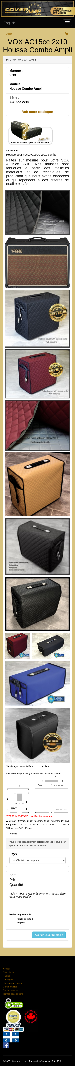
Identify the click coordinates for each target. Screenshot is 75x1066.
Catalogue (8, 979)
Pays (13, 854)
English (9, 23)
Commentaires (10, 986)
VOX (12, 75)
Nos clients (8, 972)
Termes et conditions (13, 994)
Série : (14, 97)
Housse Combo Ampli (26, 88)
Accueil (6, 968)
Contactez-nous (10, 990)
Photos (6, 976)
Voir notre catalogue (37, 111)
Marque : (16, 70)
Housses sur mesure (13, 983)
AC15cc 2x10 (19, 102)
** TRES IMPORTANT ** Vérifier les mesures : (29, 816)
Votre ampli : (12, 150)
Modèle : (15, 84)
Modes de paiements (20, 914)
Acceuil (9, 34)
